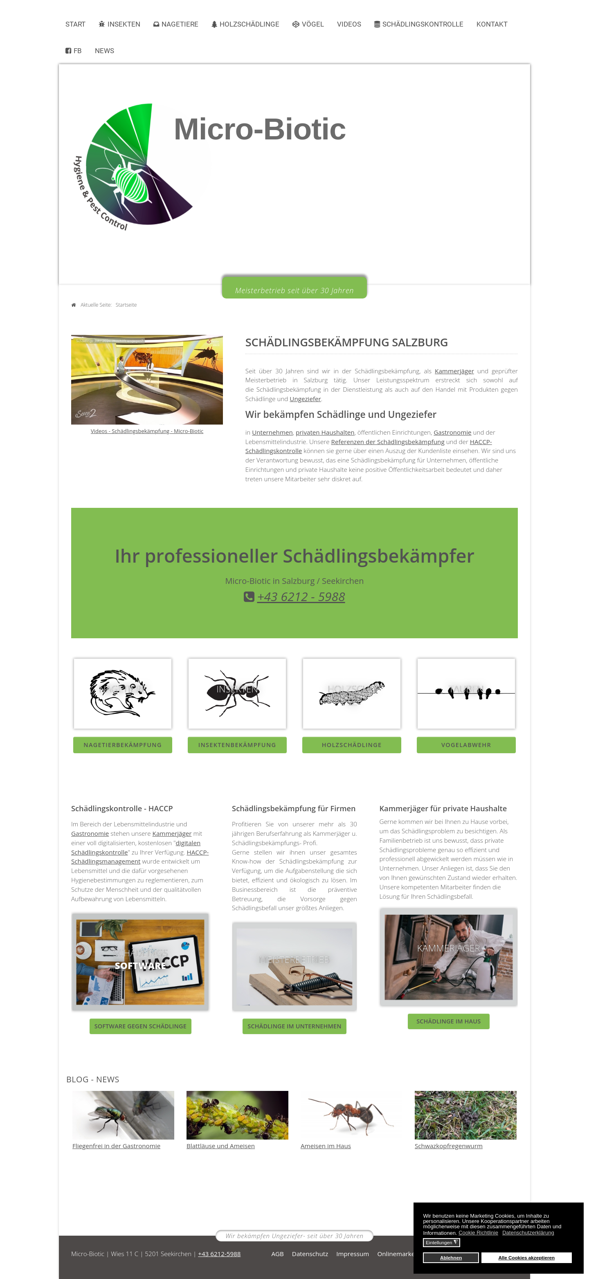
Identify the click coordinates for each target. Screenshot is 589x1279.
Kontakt (492, 24)
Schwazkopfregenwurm (449, 1146)
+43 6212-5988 (219, 1254)
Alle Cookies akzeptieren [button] (526, 1257)
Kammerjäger (454, 371)
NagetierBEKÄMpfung (122, 745)
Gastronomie (452, 432)
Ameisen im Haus (326, 1146)
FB (78, 51)
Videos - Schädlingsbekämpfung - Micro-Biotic (147, 431)
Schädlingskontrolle (422, 24)
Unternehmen (272, 432)
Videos (349, 24)
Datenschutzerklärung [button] (528, 1233)
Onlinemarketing (401, 1254)
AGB (277, 1254)
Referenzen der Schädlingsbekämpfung (388, 442)
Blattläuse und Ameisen (221, 1146)
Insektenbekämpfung (237, 745)
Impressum (352, 1254)
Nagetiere (180, 24)
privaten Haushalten (325, 432)
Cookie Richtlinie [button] (478, 1233)
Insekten (124, 24)
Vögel (313, 24)
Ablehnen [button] (451, 1257)
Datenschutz (310, 1254)
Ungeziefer (305, 399)
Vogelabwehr (466, 745)
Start (75, 24)
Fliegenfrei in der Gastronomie (116, 1146)
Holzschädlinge (249, 24)
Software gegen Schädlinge (140, 1026)
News (104, 51)
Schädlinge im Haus (448, 1021)
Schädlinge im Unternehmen (294, 1026)
